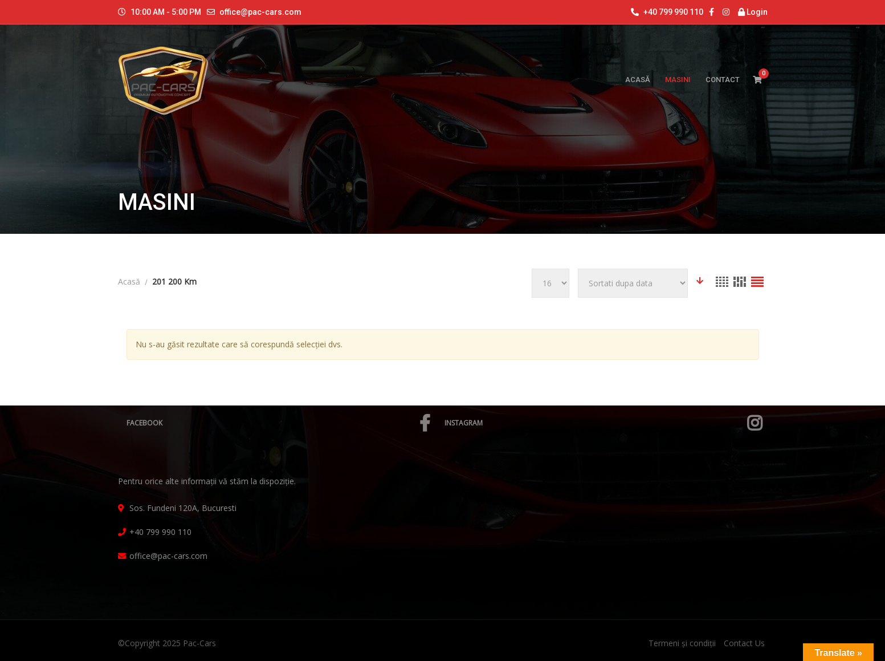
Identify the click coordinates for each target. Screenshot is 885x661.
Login (753, 12)
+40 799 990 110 (667, 12)
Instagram (603, 423)
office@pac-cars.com (260, 12)
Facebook (278, 423)
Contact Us (744, 643)
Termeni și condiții (682, 643)
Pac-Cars (199, 643)
